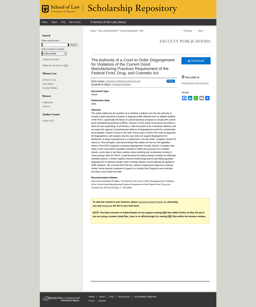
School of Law (49, 80)
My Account (124, 296)
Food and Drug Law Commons (195, 83)
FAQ (111, 296)
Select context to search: (53, 49)
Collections (48, 102)
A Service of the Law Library (108, 22)
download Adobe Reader (150, 202)
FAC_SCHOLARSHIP (107, 30)
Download (196, 60)
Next (200, 30)
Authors (46, 106)
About (102, 296)
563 (141, 30)
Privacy (92, 301)
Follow (171, 81)
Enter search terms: (51, 40)
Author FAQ (48, 121)
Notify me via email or (55, 65)
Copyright (102, 301)
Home (93, 30)
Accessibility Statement (145, 296)
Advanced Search (51, 59)
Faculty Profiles (50, 88)
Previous (188, 30)
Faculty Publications (129, 30)
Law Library (48, 84)
